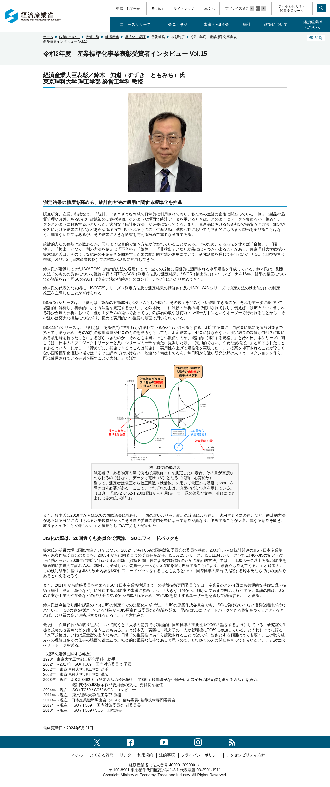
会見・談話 (178, 24)
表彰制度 (178, 37)
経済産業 (112, 37)
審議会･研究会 (216, 24)
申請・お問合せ (128, 8)
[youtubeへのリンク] (164, 741)
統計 (247, 24)
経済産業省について (313, 24)
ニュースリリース (135, 24)
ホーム (48, 37)
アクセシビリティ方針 (245, 755)
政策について (276, 24)
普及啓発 (158, 37)
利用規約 (145, 755)
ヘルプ (78, 755)
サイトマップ (184, 8)
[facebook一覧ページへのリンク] (130, 741)
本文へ (209, 8)
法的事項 (167, 755)
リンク (125, 755)
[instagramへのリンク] (198, 741)
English (157, 8)
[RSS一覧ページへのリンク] (232, 741)
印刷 (315, 38)
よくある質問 (101, 755)
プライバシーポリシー (200, 755)
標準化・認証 (135, 37)
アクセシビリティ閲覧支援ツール (292, 8)
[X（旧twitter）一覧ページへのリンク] (97, 741)
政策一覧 (92, 37)
